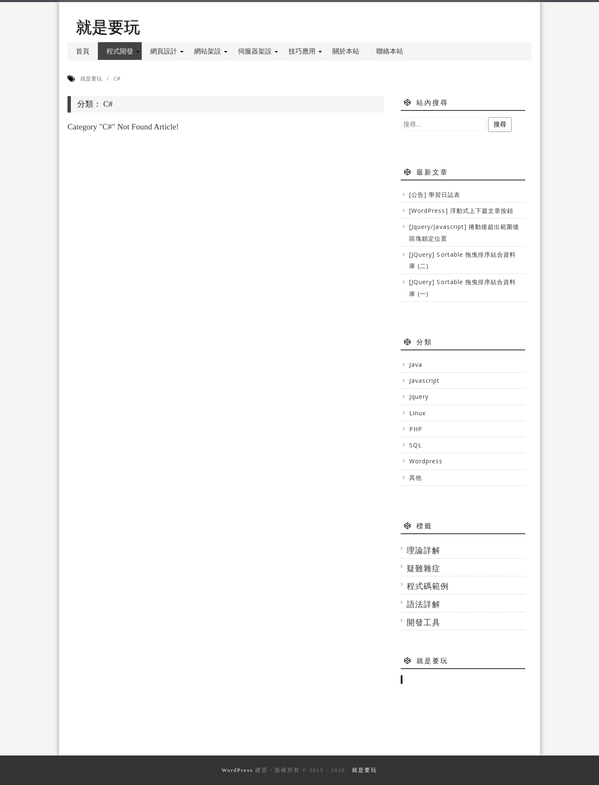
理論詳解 (423, 550)
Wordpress (426, 461)
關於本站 (345, 51)
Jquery (419, 396)
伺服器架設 (258, 51)
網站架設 (210, 51)
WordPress (237, 770)
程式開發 (123, 51)
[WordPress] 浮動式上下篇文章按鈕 (461, 211)
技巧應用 (305, 51)
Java (415, 364)
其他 (415, 477)
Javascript (424, 380)
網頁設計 (166, 51)
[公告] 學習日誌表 (435, 195)
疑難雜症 (423, 568)
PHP (415, 429)
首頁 (82, 51)
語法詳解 (423, 604)
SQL (415, 445)
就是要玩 (108, 27)
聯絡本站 (389, 51)
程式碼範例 (428, 586)
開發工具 (423, 622)
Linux (417, 413)
